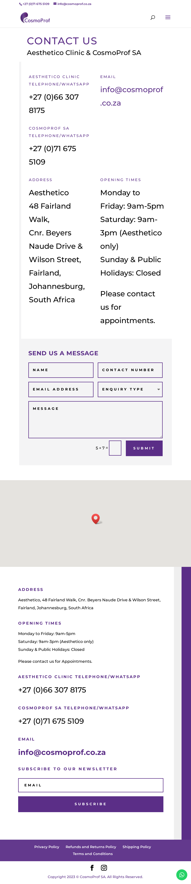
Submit (144, 448)
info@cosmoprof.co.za (62, 752)
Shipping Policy (137, 847)
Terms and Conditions (93, 854)
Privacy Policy (46, 847)
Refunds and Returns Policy (91, 847)
